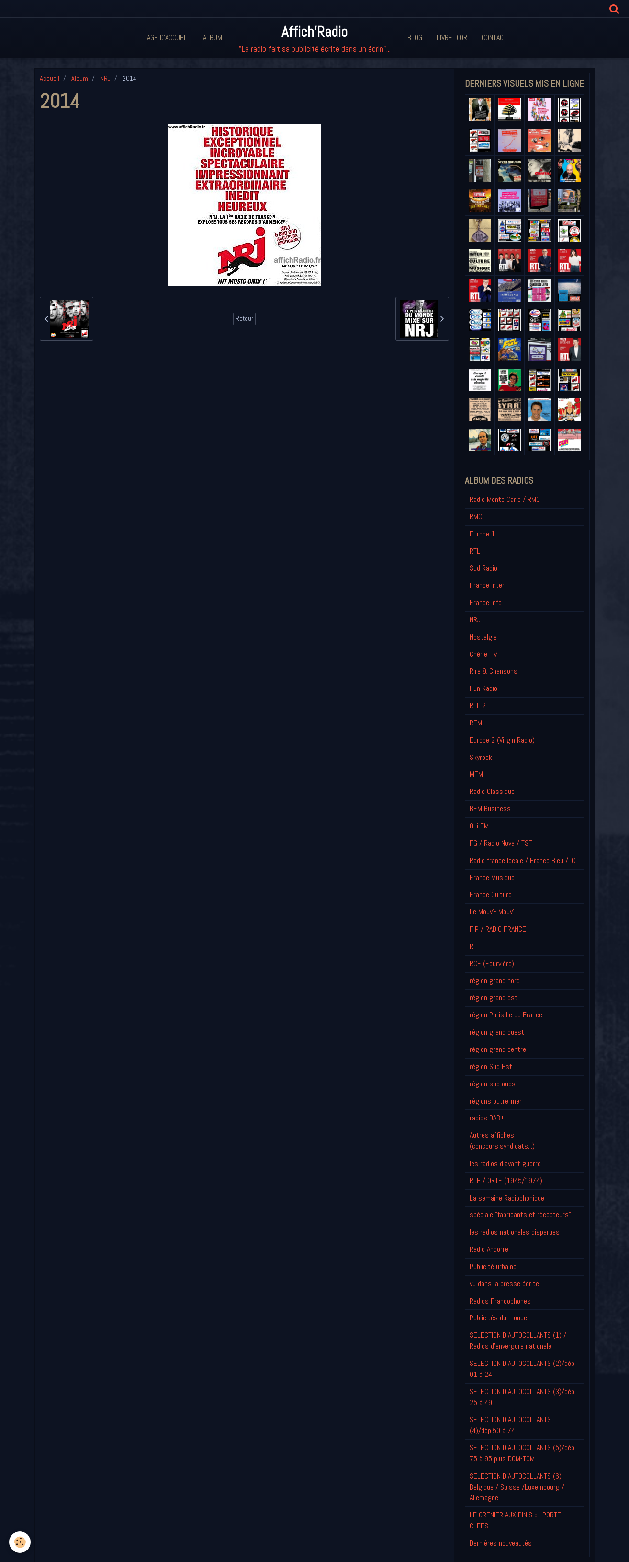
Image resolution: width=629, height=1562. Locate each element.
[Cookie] (20, 1542)
